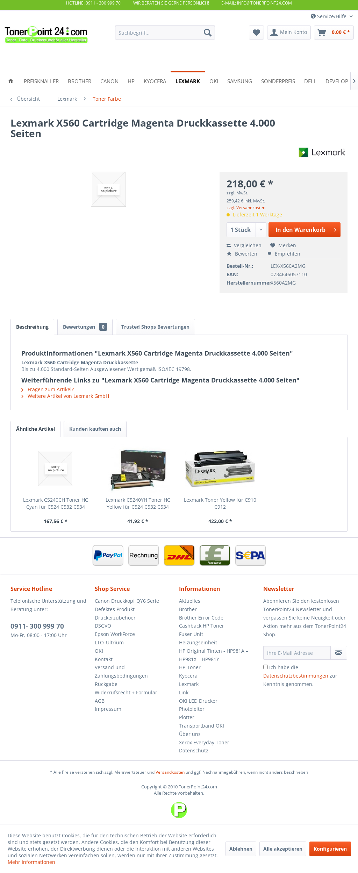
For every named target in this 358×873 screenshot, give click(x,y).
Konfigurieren (330, 848)
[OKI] (214, 80)
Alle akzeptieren (282, 848)
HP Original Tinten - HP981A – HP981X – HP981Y (213, 655)
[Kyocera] (155, 80)
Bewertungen (85, 327)
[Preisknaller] (41, 80)
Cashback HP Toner (201, 625)
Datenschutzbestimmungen (295, 675)
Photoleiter (192, 709)
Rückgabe (106, 684)
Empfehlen (283, 253)
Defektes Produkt (115, 609)
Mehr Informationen (31, 862)
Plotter (186, 717)
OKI (99, 650)
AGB (100, 700)
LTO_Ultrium (109, 642)
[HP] (131, 80)
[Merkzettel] (256, 33)
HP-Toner (190, 667)
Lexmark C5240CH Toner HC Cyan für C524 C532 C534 (55, 503)
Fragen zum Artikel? (47, 389)
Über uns (190, 734)
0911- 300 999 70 (37, 626)
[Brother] (79, 80)
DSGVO (103, 625)
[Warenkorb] (334, 33)
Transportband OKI (201, 725)
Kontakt (104, 659)
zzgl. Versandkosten (246, 207)
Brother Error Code (201, 617)
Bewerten (243, 253)
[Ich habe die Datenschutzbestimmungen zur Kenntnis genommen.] (265, 667)
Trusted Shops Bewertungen (155, 326)
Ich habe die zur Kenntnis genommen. (300, 675)
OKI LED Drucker (198, 700)
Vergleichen (244, 245)
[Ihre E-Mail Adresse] (297, 653)
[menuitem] (165, 33)
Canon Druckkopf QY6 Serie (127, 600)
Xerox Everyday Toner (204, 742)
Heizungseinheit (198, 642)
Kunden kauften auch (95, 428)
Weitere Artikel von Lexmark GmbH (65, 396)
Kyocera (188, 675)
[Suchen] (207, 33)
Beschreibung (32, 326)
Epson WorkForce (115, 634)
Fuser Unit (191, 634)
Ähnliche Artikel (35, 428)
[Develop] (337, 80)
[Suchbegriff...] (165, 33)
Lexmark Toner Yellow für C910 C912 (220, 503)
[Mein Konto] (289, 33)
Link (183, 692)
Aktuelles (189, 600)
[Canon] (109, 80)
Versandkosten (170, 772)
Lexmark (189, 684)
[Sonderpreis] (278, 80)
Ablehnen (240, 848)
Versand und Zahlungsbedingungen (121, 671)
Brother (188, 609)
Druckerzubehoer (115, 617)
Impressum (108, 709)
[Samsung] (240, 80)
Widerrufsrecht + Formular (126, 692)
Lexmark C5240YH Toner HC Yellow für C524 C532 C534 (138, 503)
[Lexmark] (188, 80)
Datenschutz (193, 750)
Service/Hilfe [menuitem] (329, 16)
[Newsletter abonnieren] (338, 653)
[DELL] (310, 80)
